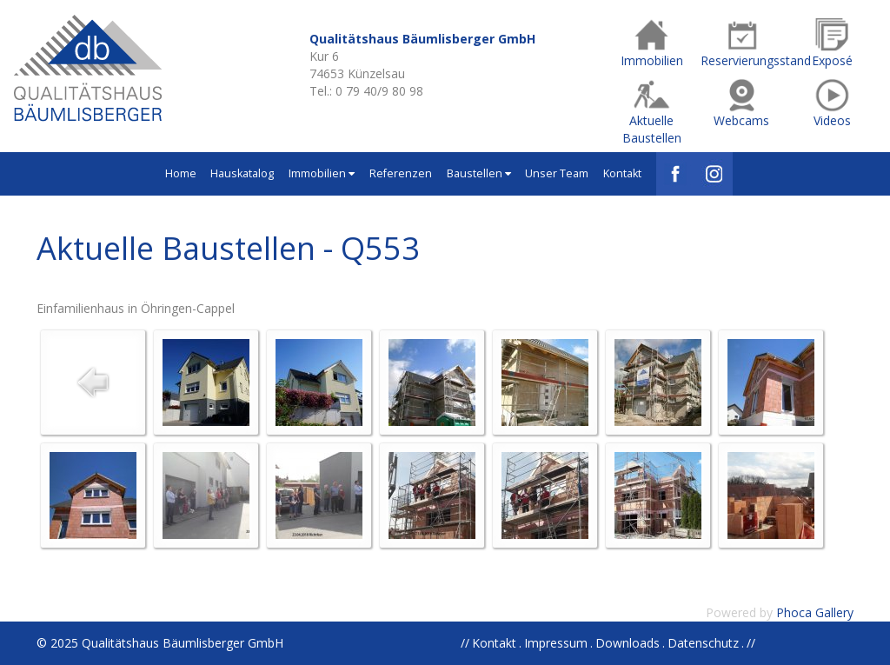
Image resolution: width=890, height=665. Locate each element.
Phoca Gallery (814, 612)
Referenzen (400, 173)
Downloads (627, 643)
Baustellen (479, 173)
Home (180, 173)
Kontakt (622, 173)
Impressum (556, 643)
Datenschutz (703, 643)
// (751, 643)
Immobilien (322, 173)
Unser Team (556, 173)
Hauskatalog (242, 173)
